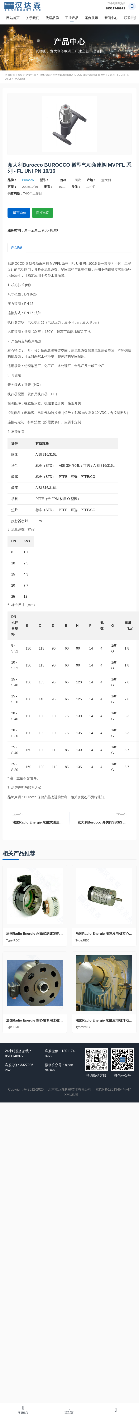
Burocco (28, 180)
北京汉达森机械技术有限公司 (69, 1089)
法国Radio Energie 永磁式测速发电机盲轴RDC (38, 820)
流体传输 (45, 74)
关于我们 (32, 18)
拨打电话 (46, 212)
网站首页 (13, 18)
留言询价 (21, 212)
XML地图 (71, 1094)
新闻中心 (111, 18)
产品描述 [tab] (17, 247)
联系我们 (69, 1409)
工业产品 (71, 18)
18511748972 (115, 8)
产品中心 (31, 74)
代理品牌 (52, 18)
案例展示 (91, 18)
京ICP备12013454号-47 (113, 1089)
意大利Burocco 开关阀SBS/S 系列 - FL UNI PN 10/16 (101, 820)
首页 (20, 74)
